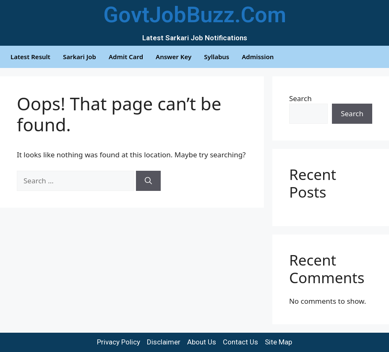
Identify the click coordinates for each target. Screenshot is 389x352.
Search (300, 98)
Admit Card (126, 56)
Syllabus (216, 56)
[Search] (148, 181)
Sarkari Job (79, 56)
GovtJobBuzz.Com (194, 15)
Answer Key (173, 56)
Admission (258, 56)
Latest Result (30, 56)
